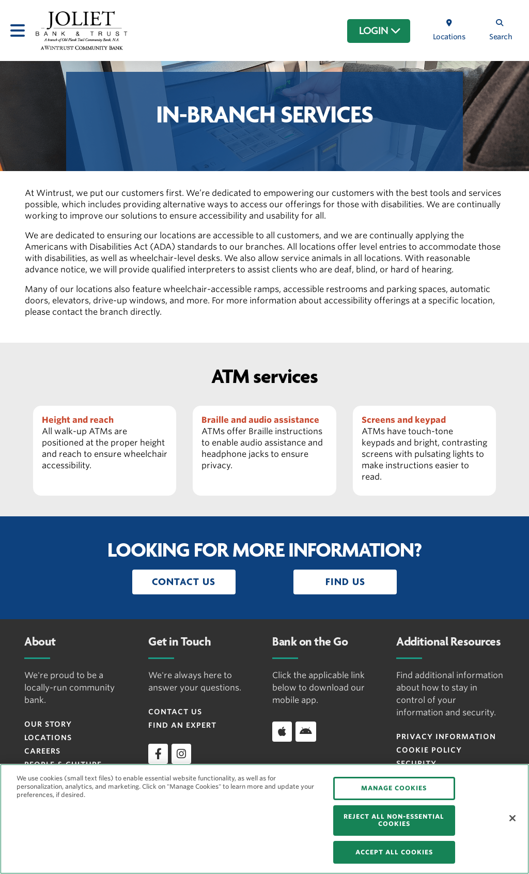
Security (416, 763)
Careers (42, 751)
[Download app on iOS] (282, 731)
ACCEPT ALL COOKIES (394, 852)
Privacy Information (446, 736)
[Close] (512, 818)
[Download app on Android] (305, 731)
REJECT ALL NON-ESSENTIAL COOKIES (394, 819)
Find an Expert (182, 725)
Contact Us (175, 712)
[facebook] (158, 753)
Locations (48, 737)
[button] (184, 582)
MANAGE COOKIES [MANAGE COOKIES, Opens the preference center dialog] (394, 788)
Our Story (48, 724)
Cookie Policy (429, 750)
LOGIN (380, 31)
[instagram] (181, 753)
